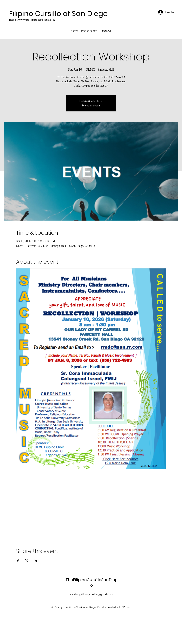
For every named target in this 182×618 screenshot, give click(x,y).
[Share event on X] (26, 560)
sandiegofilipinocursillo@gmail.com (91, 594)
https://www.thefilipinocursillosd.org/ (32, 20)
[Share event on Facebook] (18, 560)
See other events (91, 105)
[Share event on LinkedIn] (35, 560)
